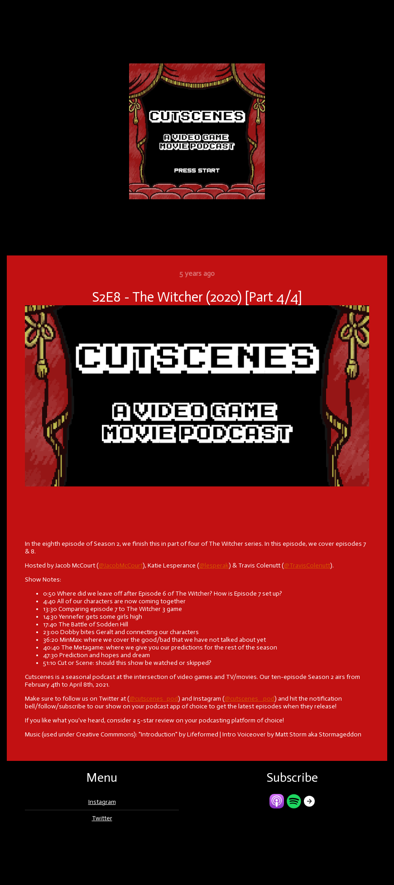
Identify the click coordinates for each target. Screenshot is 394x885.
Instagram (102, 802)
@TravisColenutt (307, 565)
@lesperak (214, 565)
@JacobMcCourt (121, 565)
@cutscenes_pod (154, 698)
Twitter (102, 818)
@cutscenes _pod (249, 698)
